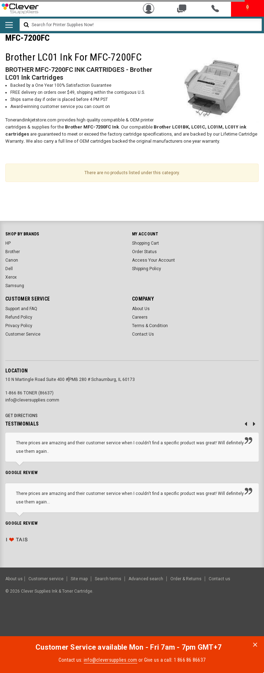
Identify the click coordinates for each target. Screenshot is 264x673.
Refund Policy (18, 317)
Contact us (219, 578)
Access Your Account (153, 260)
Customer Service (22, 334)
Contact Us (143, 334)
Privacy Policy (18, 325)
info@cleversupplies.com (110, 660)
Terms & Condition (150, 325)
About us (14, 578)
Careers (140, 317)
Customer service (46, 578)
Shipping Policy (146, 268)
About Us (141, 308)
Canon (11, 260)
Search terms (108, 578)
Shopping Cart (145, 243)
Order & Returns (186, 578)
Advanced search (145, 578)
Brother (12, 251)
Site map (79, 578)
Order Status (144, 251)
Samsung (14, 285)
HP (8, 243)
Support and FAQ (21, 308)
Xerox (11, 277)
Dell (9, 268)
